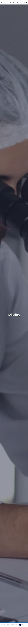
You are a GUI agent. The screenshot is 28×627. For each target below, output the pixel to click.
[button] (1, 2)
